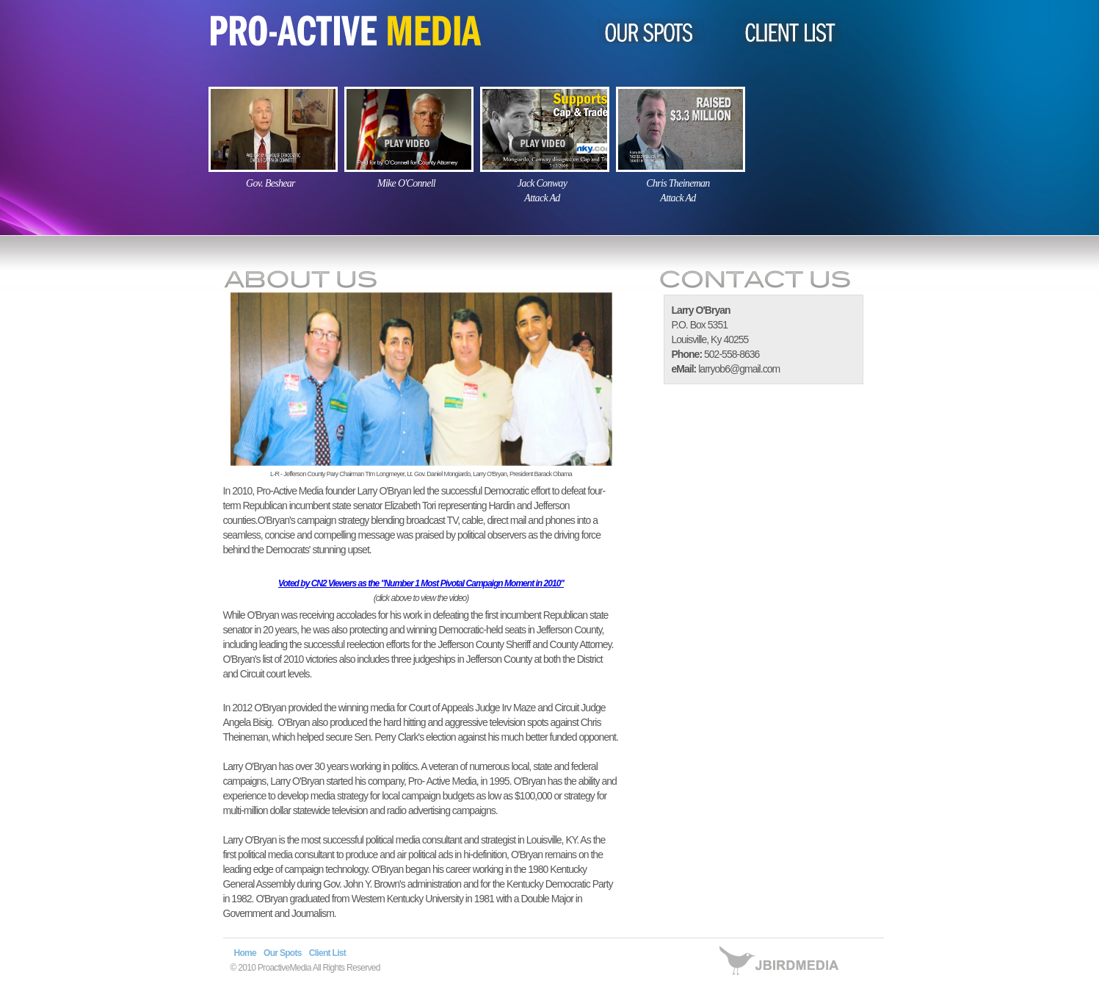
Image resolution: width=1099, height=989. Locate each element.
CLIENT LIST (780, 34)
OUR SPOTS (657, 30)
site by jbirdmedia (787, 967)
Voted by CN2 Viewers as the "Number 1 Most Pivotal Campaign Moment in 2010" (421, 583)
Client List (327, 953)
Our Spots (283, 953)
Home (245, 953)
